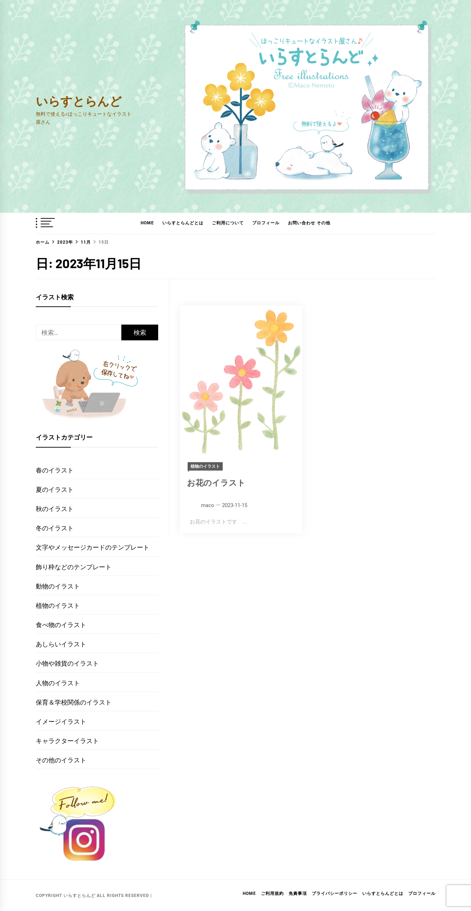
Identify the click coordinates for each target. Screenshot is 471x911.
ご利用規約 (272, 893)
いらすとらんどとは (182, 222)
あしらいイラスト (61, 644)
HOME (147, 222)
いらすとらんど (79, 101)
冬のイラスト (55, 528)
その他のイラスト (61, 760)
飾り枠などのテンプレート (74, 567)
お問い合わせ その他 (309, 222)
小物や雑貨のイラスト (67, 663)
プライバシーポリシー (334, 893)
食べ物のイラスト (61, 624)
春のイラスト (55, 470)
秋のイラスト (55, 508)
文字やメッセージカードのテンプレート (92, 547)
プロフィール (266, 222)
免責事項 (298, 893)
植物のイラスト (58, 605)
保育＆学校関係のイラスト (74, 702)
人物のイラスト (58, 683)
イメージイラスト (61, 721)
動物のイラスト (58, 586)
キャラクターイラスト (67, 741)
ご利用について (228, 222)
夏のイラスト (55, 489)
